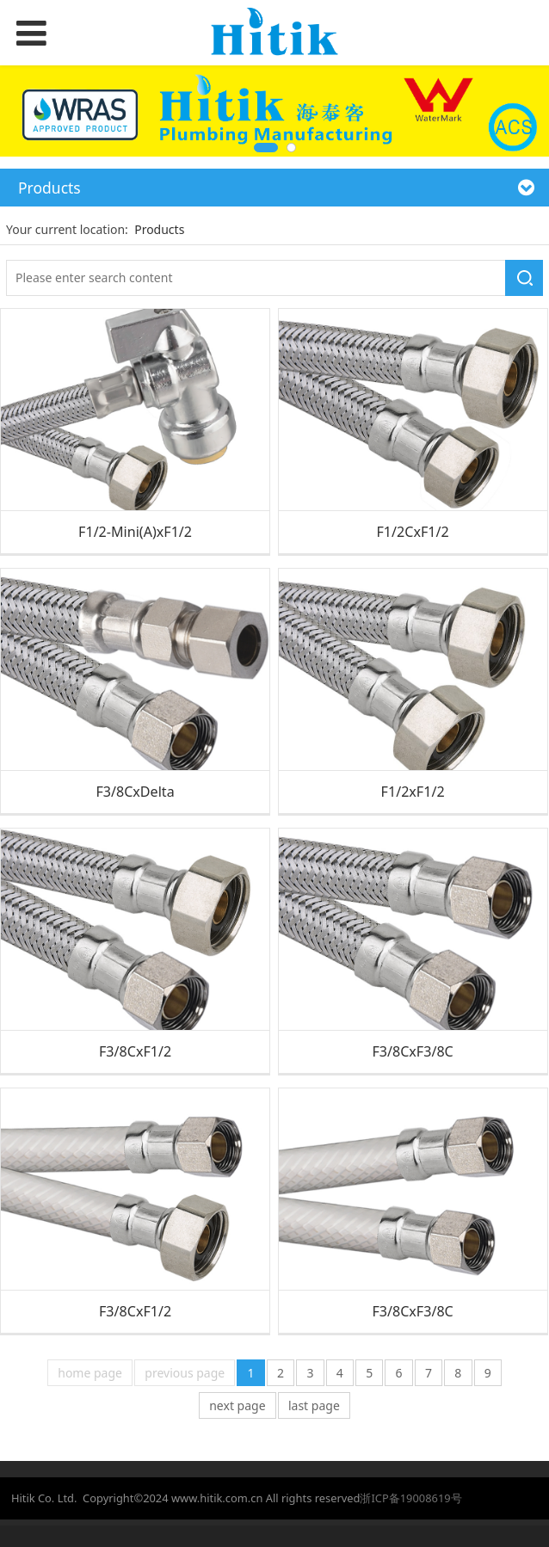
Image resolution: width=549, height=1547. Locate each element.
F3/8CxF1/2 (135, 1051)
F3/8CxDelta (135, 791)
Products (159, 229)
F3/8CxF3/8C (412, 1051)
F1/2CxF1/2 (413, 531)
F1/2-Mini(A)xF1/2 (135, 531)
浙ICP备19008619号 (410, 1498)
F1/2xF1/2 (413, 791)
